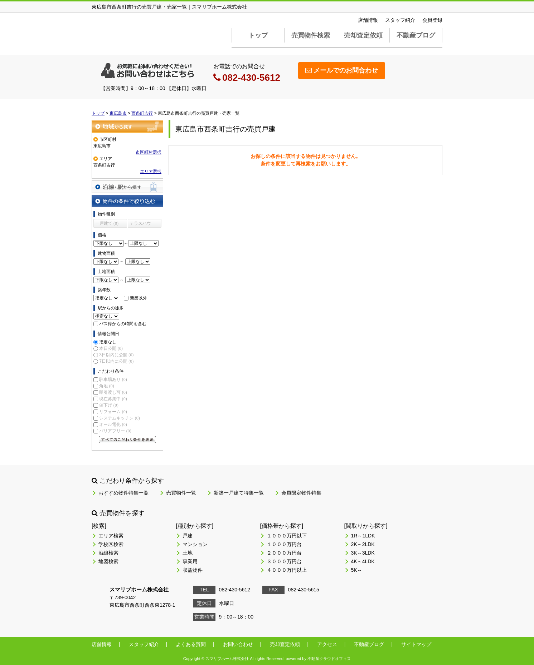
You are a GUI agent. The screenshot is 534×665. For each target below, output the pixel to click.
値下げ (108, 405)
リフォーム (113, 411)
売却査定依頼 (363, 35)
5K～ (356, 570)
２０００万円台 (284, 553)
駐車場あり (113, 379)
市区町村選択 (148, 152)
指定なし (107, 341)
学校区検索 (110, 544)
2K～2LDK (363, 544)
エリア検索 (110, 536)
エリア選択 (150, 171)
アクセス (327, 644)
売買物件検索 (310, 35)
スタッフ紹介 (400, 20)
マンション (195, 544)
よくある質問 (191, 644)
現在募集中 (113, 398)
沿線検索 (108, 553)
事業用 (190, 561)
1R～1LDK (363, 536)
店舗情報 (368, 20)
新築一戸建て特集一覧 (239, 493)
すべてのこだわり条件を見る (127, 439)
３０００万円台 (284, 561)
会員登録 (432, 20)
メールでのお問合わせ (341, 70)
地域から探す (127, 126)
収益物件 (193, 570)
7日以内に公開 (116, 361)
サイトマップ (416, 644)
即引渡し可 (113, 392)
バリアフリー (115, 430)
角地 (106, 385)
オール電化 (113, 424)
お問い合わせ (238, 644)
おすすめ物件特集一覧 (123, 493)
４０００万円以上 (287, 570)
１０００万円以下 (287, 536)
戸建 (188, 536)
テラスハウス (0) (140, 224)
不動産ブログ (416, 35)
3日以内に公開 (116, 354)
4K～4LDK (363, 561)
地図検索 (108, 561)
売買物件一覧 (181, 493)
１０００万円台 (284, 544)
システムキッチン (119, 418)
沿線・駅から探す (127, 186)
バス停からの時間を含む (122, 323)
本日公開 (110, 348)
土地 (188, 553)
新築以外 (138, 298)
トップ (258, 35)
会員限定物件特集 (301, 493)
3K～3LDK (363, 553)
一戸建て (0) (106, 223)
